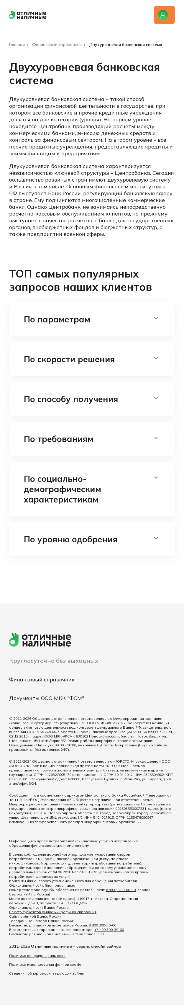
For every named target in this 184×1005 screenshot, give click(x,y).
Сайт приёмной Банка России (35, 916)
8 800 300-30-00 (102, 925)
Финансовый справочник (42, 679)
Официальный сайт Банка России (39, 907)
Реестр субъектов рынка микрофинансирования (52, 912)
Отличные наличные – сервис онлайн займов (76, 946)
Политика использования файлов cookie (45, 964)
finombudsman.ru (60, 885)
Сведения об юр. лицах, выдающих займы (46, 973)
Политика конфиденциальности (37, 955)
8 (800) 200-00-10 (121, 889)
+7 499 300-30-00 (109, 929)
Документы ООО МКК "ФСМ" (46, 698)
